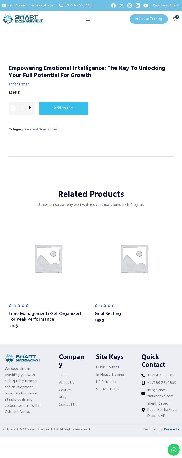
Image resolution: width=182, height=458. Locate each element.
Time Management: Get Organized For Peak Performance (45, 316)
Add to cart (64, 108)
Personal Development (42, 128)
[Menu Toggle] (87, 19)
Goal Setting (108, 313)
